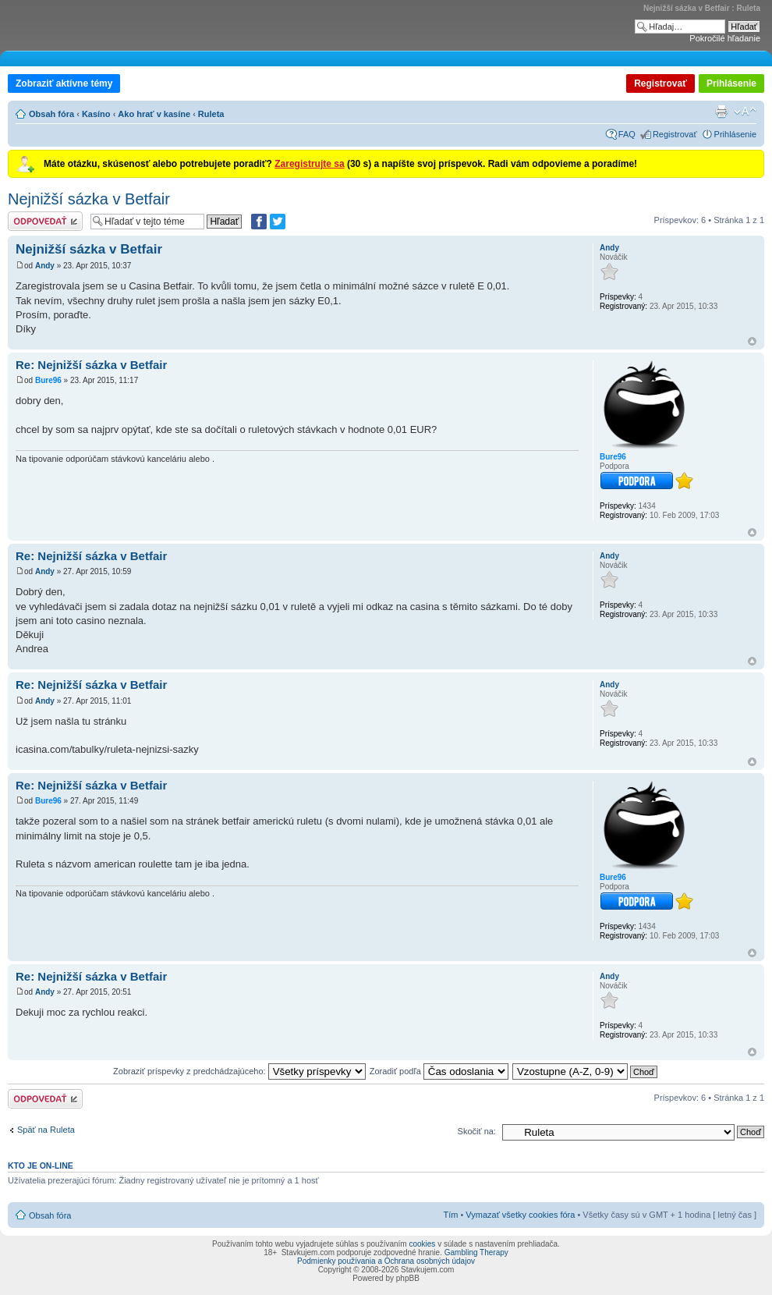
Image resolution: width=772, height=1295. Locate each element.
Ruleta (211, 114)
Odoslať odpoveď (45, 221)
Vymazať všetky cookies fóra (520, 1214)
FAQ (627, 134)
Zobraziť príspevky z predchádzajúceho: (239, 1071)
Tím (450, 1214)
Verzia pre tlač (721, 112)
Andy (45, 265)
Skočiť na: (477, 1131)
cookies (422, 1244)
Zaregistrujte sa (309, 163)
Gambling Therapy (476, 1252)
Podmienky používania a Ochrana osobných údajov (386, 1261)
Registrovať (660, 83)
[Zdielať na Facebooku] (259, 221)
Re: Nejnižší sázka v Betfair (91, 364)
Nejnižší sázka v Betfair (89, 199)
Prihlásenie (731, 83)
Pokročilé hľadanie (724, 38)
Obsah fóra (51, 114)
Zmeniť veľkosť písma (745, 112)
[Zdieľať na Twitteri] (277, 221)
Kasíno (96, 114)
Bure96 (48, 380)
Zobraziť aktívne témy (64, 83)
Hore (752, 341)
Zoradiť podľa (439, 1071)
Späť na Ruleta (46, 1129)
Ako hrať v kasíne (154, 114)
